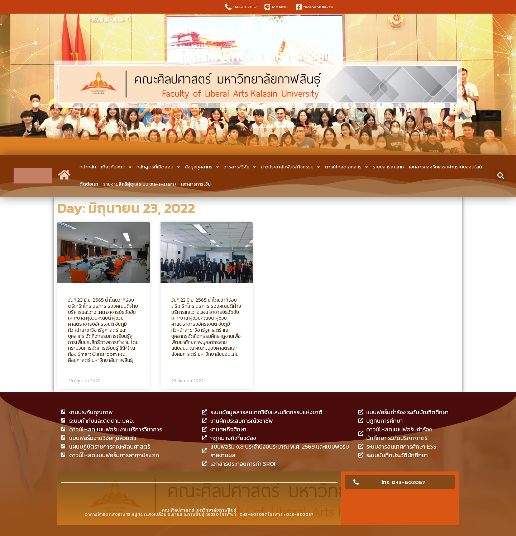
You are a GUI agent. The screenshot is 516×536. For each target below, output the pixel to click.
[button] (500, 175)
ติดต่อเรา (89, 184)
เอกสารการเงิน (196, 184)
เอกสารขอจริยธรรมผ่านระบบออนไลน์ (445, 166)
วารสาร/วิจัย (240, 167)
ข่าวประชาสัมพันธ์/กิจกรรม (290, 167)
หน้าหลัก (88, 166)
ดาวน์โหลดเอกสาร (346, 167)
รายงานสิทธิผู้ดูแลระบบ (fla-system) (139, 184)
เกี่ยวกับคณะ (116, 167)
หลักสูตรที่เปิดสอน (158, 167)
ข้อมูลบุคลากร (202, 167)
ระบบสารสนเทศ (388, 166)
